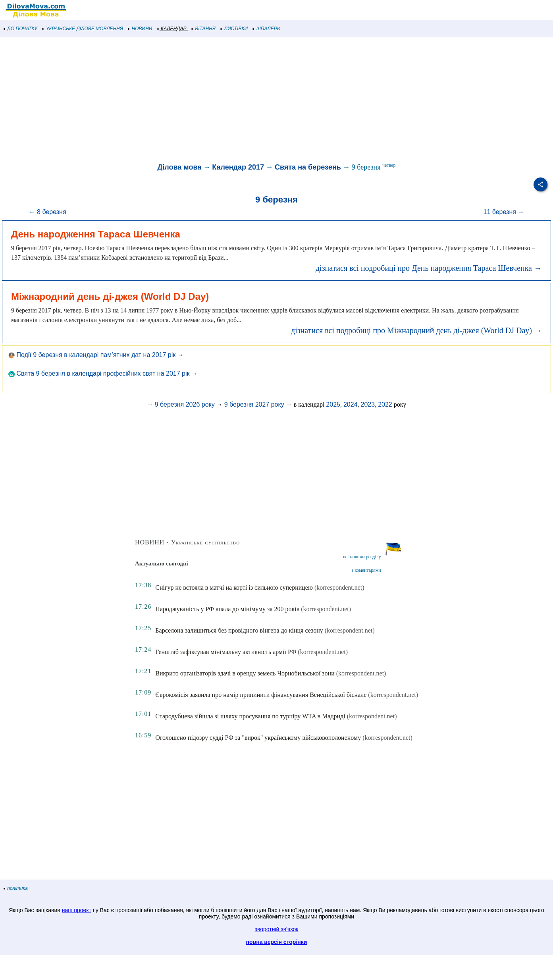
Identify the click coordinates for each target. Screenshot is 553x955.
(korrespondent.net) (339, 587)
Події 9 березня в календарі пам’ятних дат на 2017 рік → (96, 354)
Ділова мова (179, 167)
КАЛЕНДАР (172, 28)
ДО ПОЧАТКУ (21, 28)
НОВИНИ (140, 28)
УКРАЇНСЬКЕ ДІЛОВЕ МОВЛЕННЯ (82, 28)
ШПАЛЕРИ (266, 28)
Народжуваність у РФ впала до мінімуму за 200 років (227, 609)
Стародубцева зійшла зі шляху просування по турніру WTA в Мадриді (250, 716)
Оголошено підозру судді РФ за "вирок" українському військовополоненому (258, 737)
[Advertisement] (238, 100)
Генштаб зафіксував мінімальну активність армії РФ (225, 651)
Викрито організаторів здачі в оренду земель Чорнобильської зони (244, 673)
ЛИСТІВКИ (234, 28)
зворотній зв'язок (277, 929)
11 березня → (503, 211)
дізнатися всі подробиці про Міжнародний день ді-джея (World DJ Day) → (416, 330)
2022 (385, 404)
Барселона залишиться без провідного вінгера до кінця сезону (239, 630)
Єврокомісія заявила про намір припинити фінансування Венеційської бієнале (260, 694)
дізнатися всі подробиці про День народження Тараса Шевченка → (429, 268)
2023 (368, 404)
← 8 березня (47, 211)
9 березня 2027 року (254, 404)
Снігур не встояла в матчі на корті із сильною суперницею (234, 587)
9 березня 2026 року (185, 404)
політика (16, 888)
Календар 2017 (238, 167)
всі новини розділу (362, 556)
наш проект (76, 910)
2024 (350, 404)
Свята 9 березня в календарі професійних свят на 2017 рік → (103, 373)
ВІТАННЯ (204, 28)
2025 (333, 404)
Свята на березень (308, 167)
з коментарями (366, 570)
